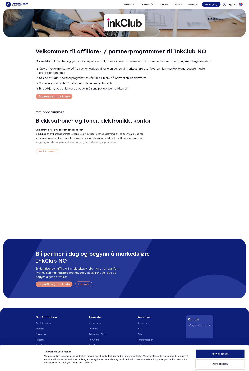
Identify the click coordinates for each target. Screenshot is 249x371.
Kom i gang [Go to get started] (211, 4)
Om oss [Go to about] (178, 4)
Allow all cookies (220, 330)
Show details (161, 365)
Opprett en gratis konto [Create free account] (54, 96)
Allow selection (220, 340)
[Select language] (240, 4)
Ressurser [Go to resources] (192, 4)
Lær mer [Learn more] (83, 284)
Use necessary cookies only (220, 350)
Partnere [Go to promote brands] (163, 4)
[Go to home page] (17, 4)
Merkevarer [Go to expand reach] (129, 4)
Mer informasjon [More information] (47, 151)
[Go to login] (229, 4)
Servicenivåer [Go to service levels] (147, 4)
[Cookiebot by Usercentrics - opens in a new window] (22, 365)
